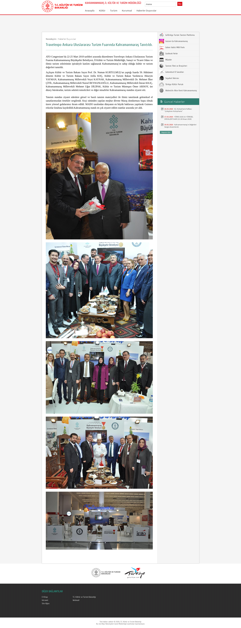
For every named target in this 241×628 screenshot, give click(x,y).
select (176, 4)
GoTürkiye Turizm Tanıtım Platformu (177, 35)
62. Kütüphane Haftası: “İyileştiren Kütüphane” (178, 110)
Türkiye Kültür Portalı (171, 84)
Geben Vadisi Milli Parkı (172, 47)
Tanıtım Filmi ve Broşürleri (173, 66)
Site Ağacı (45, 603)
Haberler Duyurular (146, 10)
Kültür (102, 10)
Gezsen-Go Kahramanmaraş (173, 41)
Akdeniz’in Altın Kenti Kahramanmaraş (178, 90)
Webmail (76, 600)
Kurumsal (127, 10)
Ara (179, 3)
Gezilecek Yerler (168, 53)
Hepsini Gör (165, 132)
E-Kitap (45, 597)
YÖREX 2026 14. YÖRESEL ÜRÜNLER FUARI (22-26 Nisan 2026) (178, 118)
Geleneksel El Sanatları (171, 72)
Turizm (113, 10)
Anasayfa (89, 10)
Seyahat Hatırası (169, 78)
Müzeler (165, 59)
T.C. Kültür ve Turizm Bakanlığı (84, 597)
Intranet (45, 600)
